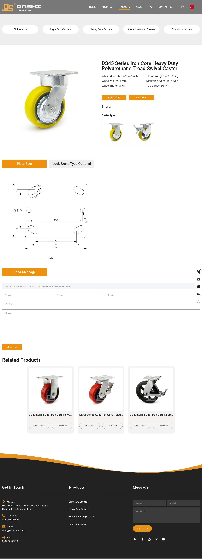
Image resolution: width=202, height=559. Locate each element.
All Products (20, 29)
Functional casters (182, 29)
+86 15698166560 (11, 512)
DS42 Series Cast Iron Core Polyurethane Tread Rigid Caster (66, 407)
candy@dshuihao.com (13, 522)
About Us (107, 7)
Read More (62, 418)
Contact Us (165, 7)
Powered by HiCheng (98, 554)
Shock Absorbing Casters (141, 29)
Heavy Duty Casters (101, 29)
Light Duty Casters (60, 29)
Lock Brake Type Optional (72, 164)
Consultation (39, 418)
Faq (150, 7)
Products (124, 7)
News (139, 7)
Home (92, 7)
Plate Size (24, 164)
